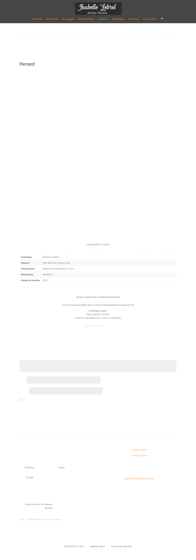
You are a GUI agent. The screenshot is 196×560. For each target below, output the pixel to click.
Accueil (36, 19)
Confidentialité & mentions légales (43, 519)
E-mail (24, 391)
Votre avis (25, 358)
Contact (133, 19)
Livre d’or (150, 19)
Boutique (118, 19)
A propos (68, 19)
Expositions (86, 19)
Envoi (169, 409)
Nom (23, 380)
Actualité (51, 19)
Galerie (103, 19)
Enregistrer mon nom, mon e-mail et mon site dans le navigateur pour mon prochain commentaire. (74, 399)
